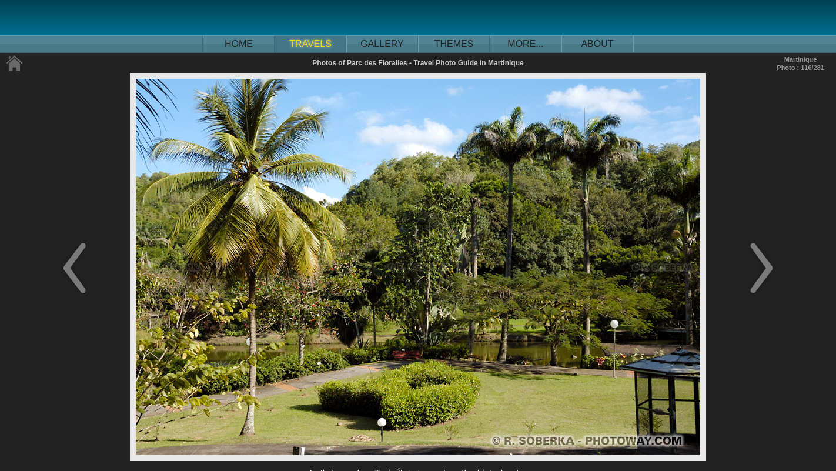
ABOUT (597, 44)
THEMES (454, 44)
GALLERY (382, 44)
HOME (239, 44)
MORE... (525, 44)
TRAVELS (310, 44)
